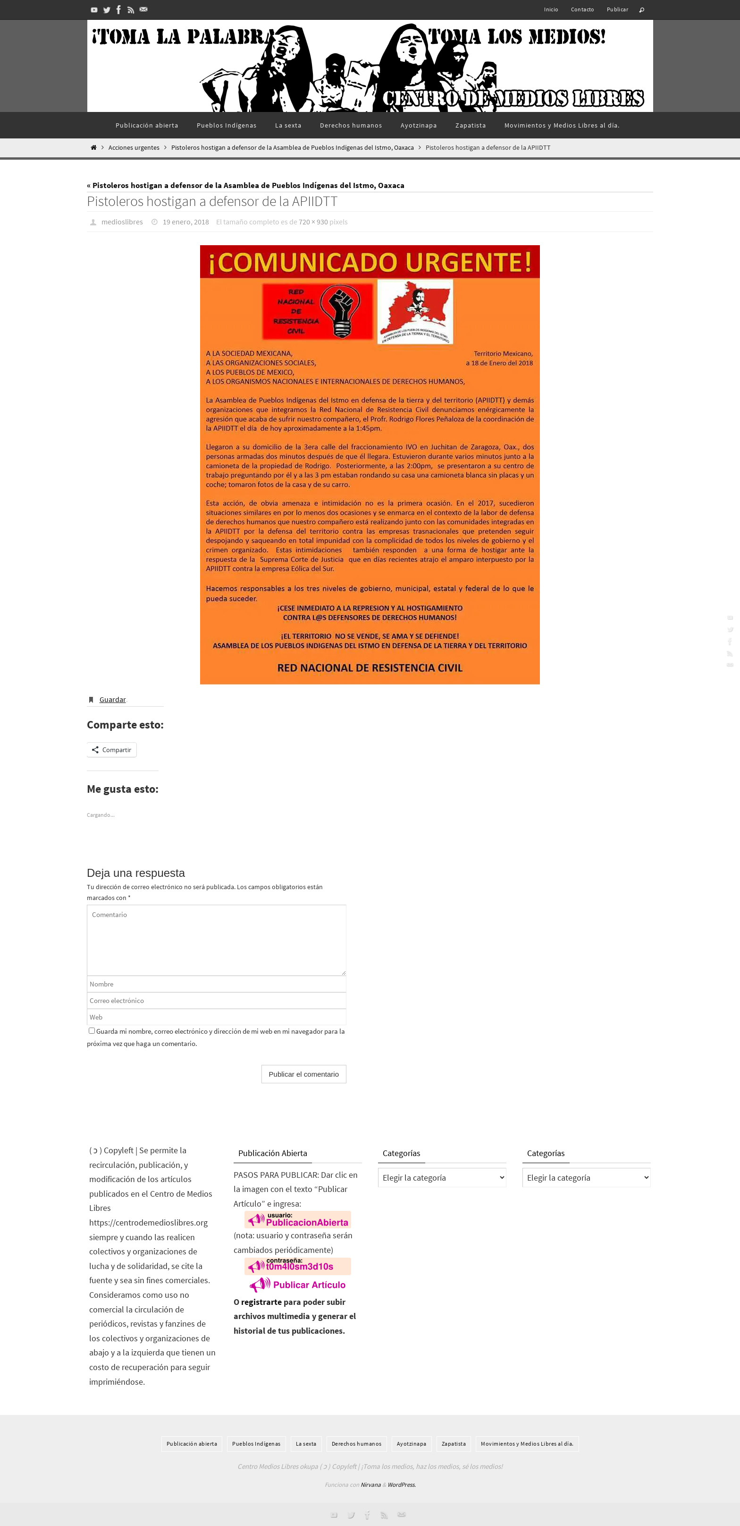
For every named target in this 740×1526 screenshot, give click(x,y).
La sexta (306, 1443)
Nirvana (371, 1485)
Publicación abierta (192, 1443)
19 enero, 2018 (186, 221)
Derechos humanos (357, 1443)
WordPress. (401, 1485)
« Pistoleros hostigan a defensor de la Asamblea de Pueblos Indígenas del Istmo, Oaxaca (245, 185)
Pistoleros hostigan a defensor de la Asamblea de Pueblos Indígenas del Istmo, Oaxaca (292, 148)
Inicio (551, 9)
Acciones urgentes (134, 148)
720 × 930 (313, 221)
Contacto (583, 9)
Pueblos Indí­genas (256, 1443)
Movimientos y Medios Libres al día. (527, 1443)
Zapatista (454, 1443)
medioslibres (122, 221)
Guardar (113, 699)
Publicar (617, 9)
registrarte (261, 1301)
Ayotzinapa (412, 1443)
